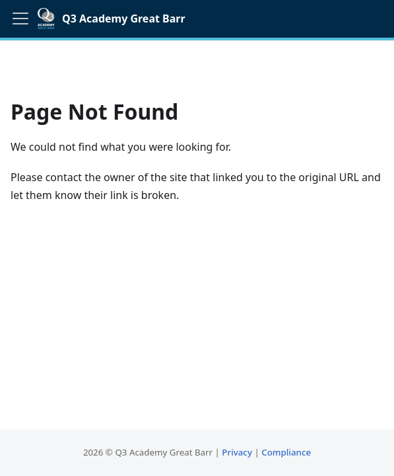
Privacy (237, 452)
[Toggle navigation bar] (20, 18)
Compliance (286, 452)
